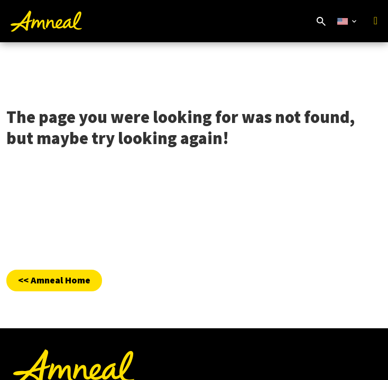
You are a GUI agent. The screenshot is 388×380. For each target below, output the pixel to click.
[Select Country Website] (346, 21)
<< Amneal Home (54, 280)
